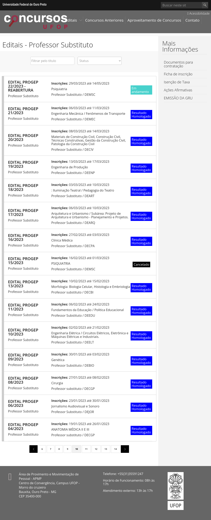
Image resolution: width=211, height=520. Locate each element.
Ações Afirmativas (178, 90)
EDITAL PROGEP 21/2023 (23, 110)
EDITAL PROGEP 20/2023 (23, 137)
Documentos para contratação (178, 64)
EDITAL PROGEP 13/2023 (23, 283)
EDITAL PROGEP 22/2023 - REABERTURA (23, 86)
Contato (192, 20)
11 (86, 448)
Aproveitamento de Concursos (154, 20)
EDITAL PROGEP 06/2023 (23, 403)
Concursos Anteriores (104, 20)
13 (106, 448)
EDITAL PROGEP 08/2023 (23, 380)
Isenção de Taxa (177, 82)
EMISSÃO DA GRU (178, 98)
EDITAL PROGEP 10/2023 (23, 332)
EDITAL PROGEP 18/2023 (23, 187)
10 (76, 448)
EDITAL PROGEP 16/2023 (23, 237)
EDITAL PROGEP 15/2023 (23, 260)
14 (115, 448)
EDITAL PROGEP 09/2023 (23, 357)
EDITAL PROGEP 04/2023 (23, 426)
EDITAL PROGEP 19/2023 (23, 164)
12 (96, 448)
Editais (71, 20)
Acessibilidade (198, 13)
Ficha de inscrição (178, 74)
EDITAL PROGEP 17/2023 (23, 212)
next (123, 448)
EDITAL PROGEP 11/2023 (23, 307)
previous (32, 448)
